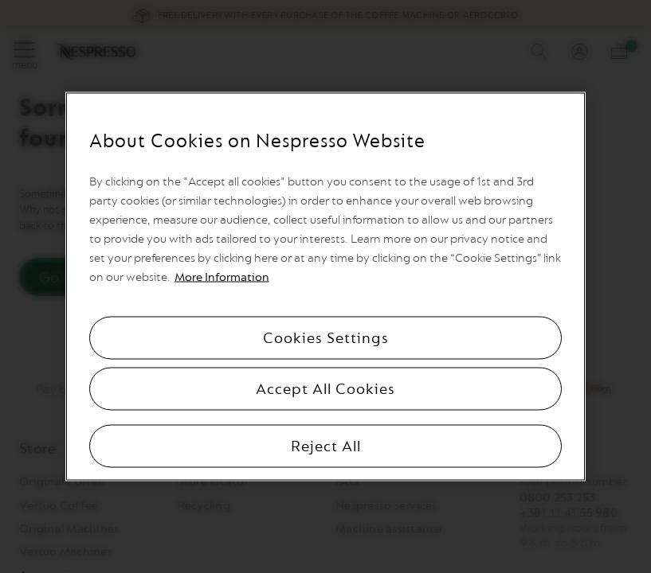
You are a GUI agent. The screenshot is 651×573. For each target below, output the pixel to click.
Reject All (326, 446)
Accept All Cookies (325, 389)
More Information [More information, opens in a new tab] (222, 277)
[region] (325, 286)
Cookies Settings (326, 338)
